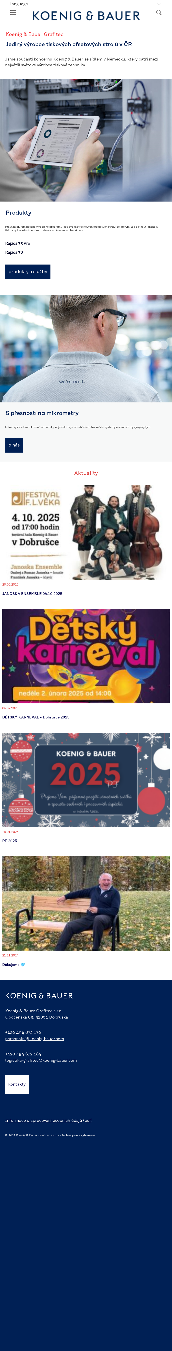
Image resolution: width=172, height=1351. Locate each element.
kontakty (17, 1084)
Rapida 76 (14, 252)
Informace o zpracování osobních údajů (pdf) (48, 1121)
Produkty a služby (28, 271)
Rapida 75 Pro (17, 243)
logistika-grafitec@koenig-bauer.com (41, 1061)
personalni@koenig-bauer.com (34, 1039)
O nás (14, 445)
